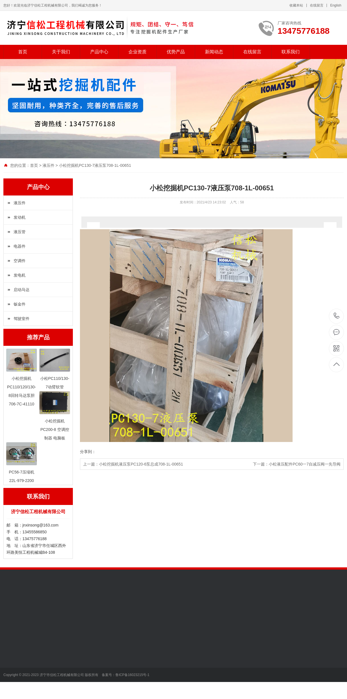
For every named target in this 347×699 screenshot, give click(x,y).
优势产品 (176, 51)
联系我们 (291, 51)
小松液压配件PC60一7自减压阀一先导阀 (304, 464)
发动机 (20, 217)
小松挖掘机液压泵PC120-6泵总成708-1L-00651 (141, 464)
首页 (22, 51)
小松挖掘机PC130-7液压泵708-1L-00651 (95, 165)
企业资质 (137, 51)
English (335, 5)
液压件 (48, 165)
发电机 (20, 275)
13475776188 (336, 316)
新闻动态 (214, 51)
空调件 (20, 260)
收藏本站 (296, 5)
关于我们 (61, 51)
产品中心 (99, 51)
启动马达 (21, 289)
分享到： (88, 451)
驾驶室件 (21, 318)
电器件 (20, 246)
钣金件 (20, 304)
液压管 (20, 232)
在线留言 (316, 5)
